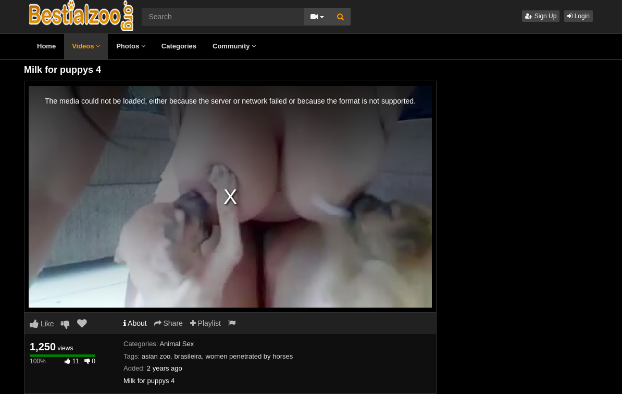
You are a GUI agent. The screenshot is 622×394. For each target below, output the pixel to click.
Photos (130, 46)
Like (42, 324)
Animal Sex (176, 344)
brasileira (188, 356)
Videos (86, 46)
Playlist (205, 323)
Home (46, 46)
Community (234, 46)
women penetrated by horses (249, 356)
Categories (178, 46)
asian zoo (156, 356)
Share (168, 323)
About (135, 323)
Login (578, 16)
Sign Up (540, 16)
